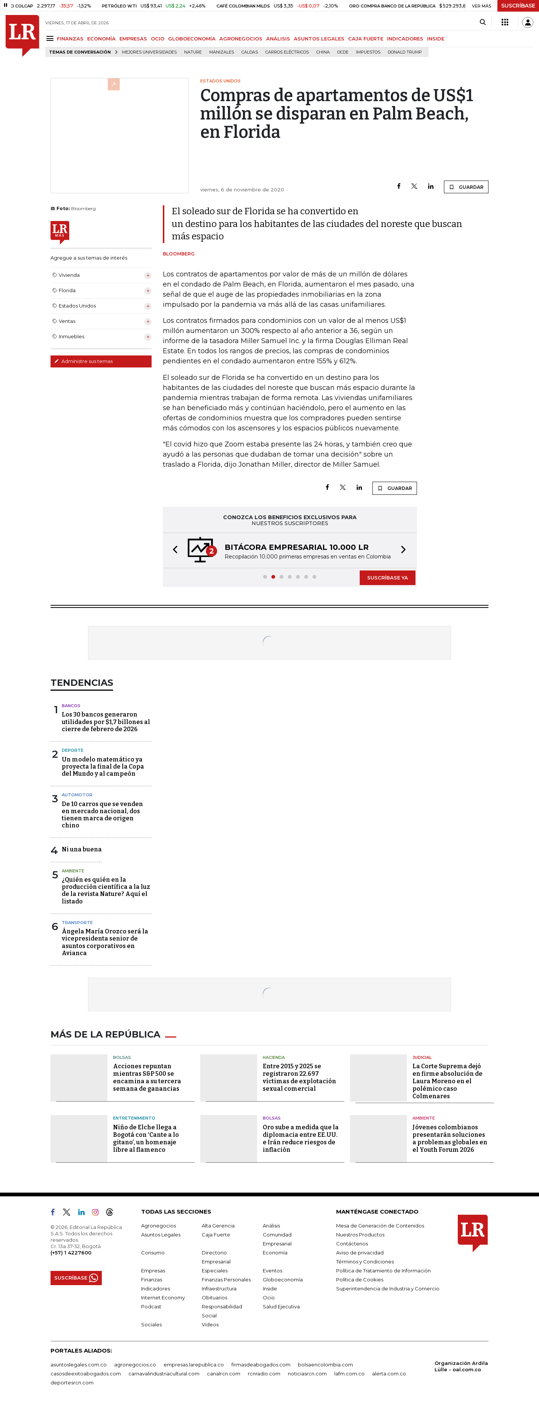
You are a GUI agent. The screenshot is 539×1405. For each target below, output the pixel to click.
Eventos (272, 1271)
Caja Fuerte (216, 1235)
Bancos (71, 705)
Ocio (269, 1297)
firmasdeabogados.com (260, 1365)
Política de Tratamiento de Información (383, 1271)
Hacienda (274, 1057)
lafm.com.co (349, 1374)
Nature (193, 52)
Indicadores (155, 1289)
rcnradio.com (264, 1374)
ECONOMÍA (101, 39)
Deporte (72, 750)
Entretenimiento (134, 1118)
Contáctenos (352, 1244)
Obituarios (214, 1297)
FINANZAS (70, 39)
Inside (270, 1289)
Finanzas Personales (226, 1280)
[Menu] (51, 38)
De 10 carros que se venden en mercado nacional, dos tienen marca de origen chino (102, 814)
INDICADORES (405, 39)
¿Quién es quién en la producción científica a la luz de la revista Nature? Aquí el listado (106, 890)
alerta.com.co (389, 1374)
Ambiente (73, 870)
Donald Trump (405, 52)
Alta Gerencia (218, 1226)
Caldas (249, 52)
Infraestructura (219, 1289)
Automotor (77, 794)
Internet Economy (163, 1297)
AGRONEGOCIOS (240, 39)
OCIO (157, 39)
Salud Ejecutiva (281, 1306)
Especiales (215, 1271)
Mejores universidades (149, 52)
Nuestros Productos (360, 1235)
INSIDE (435, 39)
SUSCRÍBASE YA (387, 578)
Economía (275, 1253)
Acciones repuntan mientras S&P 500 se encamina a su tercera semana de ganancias (147, 1077)
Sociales (151, 1324)
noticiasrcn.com (307, 1374)
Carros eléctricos (287, 52)
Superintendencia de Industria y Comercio (387, 1289)
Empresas (153, 1271)
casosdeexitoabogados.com (86, 1374)
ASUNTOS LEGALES (319, 39)
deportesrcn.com (72, 1383)
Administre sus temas (83, 361)
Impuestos (368, 52)
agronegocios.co (135, 1365)
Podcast (151, 1306)
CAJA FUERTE (365, 39)
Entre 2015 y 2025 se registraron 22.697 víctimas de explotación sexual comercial (299, 1077)
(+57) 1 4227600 (71, 1253)
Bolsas (122, 1057)
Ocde (342, 52)
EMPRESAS (133, 39)
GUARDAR (466, 187)
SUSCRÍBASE (518, 5)
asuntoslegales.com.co (79, 1365)
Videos (210, 1324)
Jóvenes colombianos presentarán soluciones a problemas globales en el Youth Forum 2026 (449, 1138)
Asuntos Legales (160, 1235)
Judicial (422, 1057)
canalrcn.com (223, 1374)
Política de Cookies (359, 1280)
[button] (173, 550)
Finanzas (151, 1280)
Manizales (221, 52)
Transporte (77, 922)
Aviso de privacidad (360, 1253)
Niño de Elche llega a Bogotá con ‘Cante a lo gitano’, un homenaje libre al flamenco (146, 1138)
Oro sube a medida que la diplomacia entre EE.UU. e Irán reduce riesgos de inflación (301, 1138)
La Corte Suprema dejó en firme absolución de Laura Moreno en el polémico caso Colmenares (447, 1081)
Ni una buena (82, 849)
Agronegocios (158, 1226)
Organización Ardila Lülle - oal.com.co (461, 1366)
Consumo (153, 1253)
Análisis (271, 1226)
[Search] (483, 22)
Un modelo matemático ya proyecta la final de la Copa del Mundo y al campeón (103, 766)
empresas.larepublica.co (194, 1365)
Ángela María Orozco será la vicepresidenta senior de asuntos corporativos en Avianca (105, 942)
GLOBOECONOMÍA (192, 39)
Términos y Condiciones (365, 1262)
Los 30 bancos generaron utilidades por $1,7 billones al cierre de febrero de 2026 (106, 721)
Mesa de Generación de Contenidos (380, 1226)
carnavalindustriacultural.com (164, 1374)
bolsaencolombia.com (325, 1365)
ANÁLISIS (278, 39)
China (323, 52)
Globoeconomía (283, 1280)
